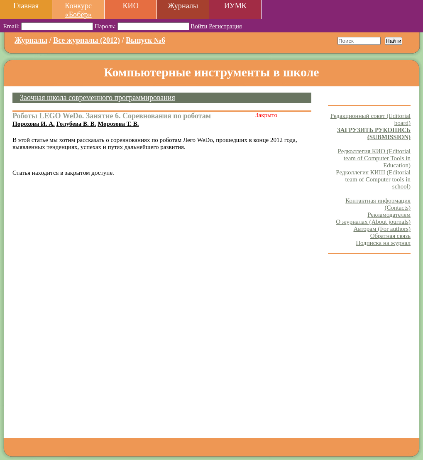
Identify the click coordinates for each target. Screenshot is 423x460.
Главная (26, 6)
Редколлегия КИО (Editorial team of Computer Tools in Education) (374, 158)
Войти (199, 26)
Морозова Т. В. (118, 123)
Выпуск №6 (145, 40)
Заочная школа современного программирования (97, 97)
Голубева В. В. (76, 123)
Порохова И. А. (33, 123)
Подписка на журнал (383, 243)
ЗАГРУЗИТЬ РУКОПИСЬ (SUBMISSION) (374, 133)
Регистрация (225, 26)
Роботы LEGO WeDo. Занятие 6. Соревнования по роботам (111, 116)
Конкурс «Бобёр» (78, 10)
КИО (130, 6)
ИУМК (235, 6)
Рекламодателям (389, 214)
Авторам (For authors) (382, 228)
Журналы (31, 40)
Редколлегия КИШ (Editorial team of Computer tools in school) (373, 179)
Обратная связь (390, 235)
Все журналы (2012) (86, 40)
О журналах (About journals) (373, 221)
